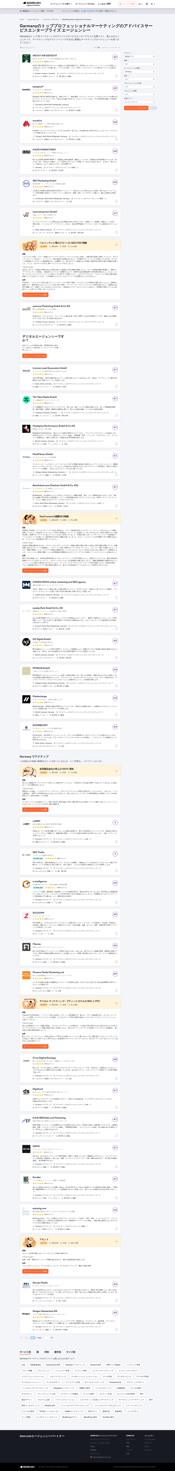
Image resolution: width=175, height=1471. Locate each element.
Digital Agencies (33, 19)
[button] (140, 4)
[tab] (25, 1352)
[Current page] (46, 1337)
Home (22, 19)
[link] (85, 4)
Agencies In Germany (51, 19)
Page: (39, 1338)
